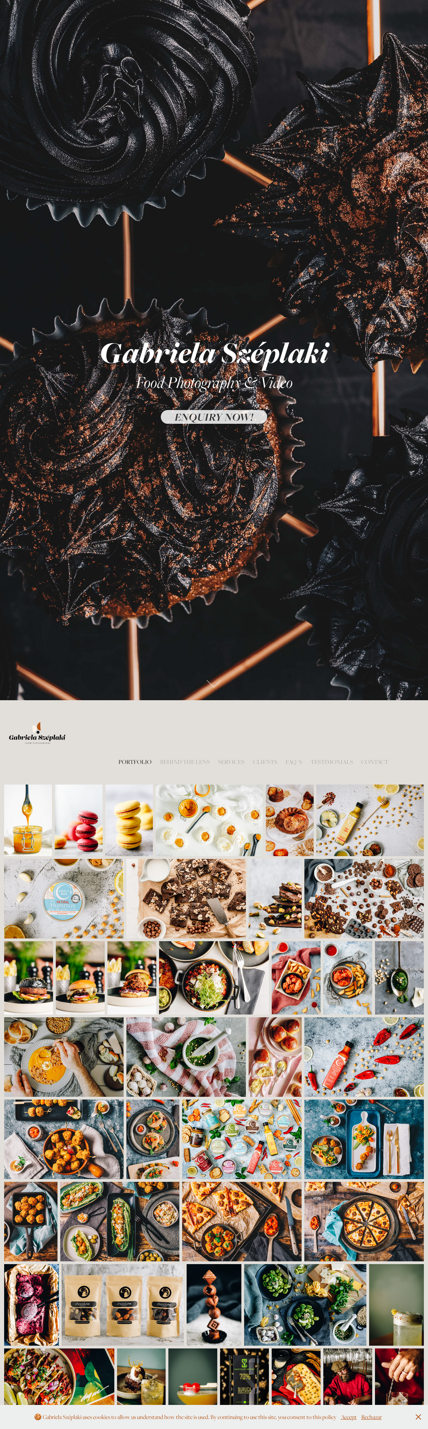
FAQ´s (293, 762)
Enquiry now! (214, 417)
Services (231, 762)
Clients (265, 762)
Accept (349, 1417)
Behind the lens (185, 762)
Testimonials (332, 762)
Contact (374, 762)
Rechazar (371, 1417)
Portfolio (135, 762)
